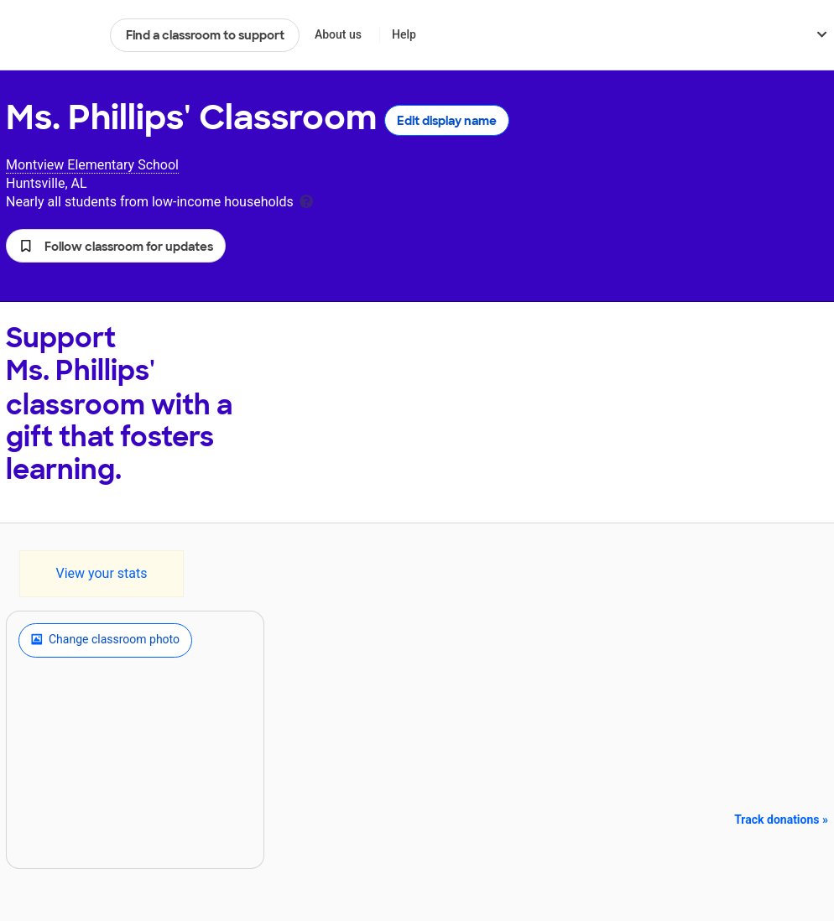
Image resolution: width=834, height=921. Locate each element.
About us (338, 34)
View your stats (101, 573)
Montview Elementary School (92, 165)
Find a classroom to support (205, 35)
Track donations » (781, 819)
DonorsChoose (51, 35)
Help (404, 34)
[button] (116, 246)
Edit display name (447, 120)
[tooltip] (306, 200)
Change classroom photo (105, 640)
